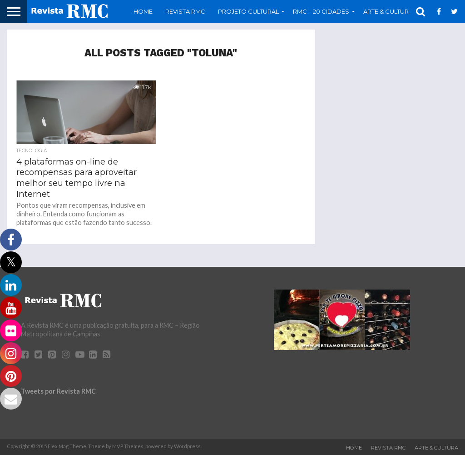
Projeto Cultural (248, 11)
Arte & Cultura (388, 11)
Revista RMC (185, 11)
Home (143, 11)
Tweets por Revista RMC (58, 391)
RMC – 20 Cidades (321, 11)
